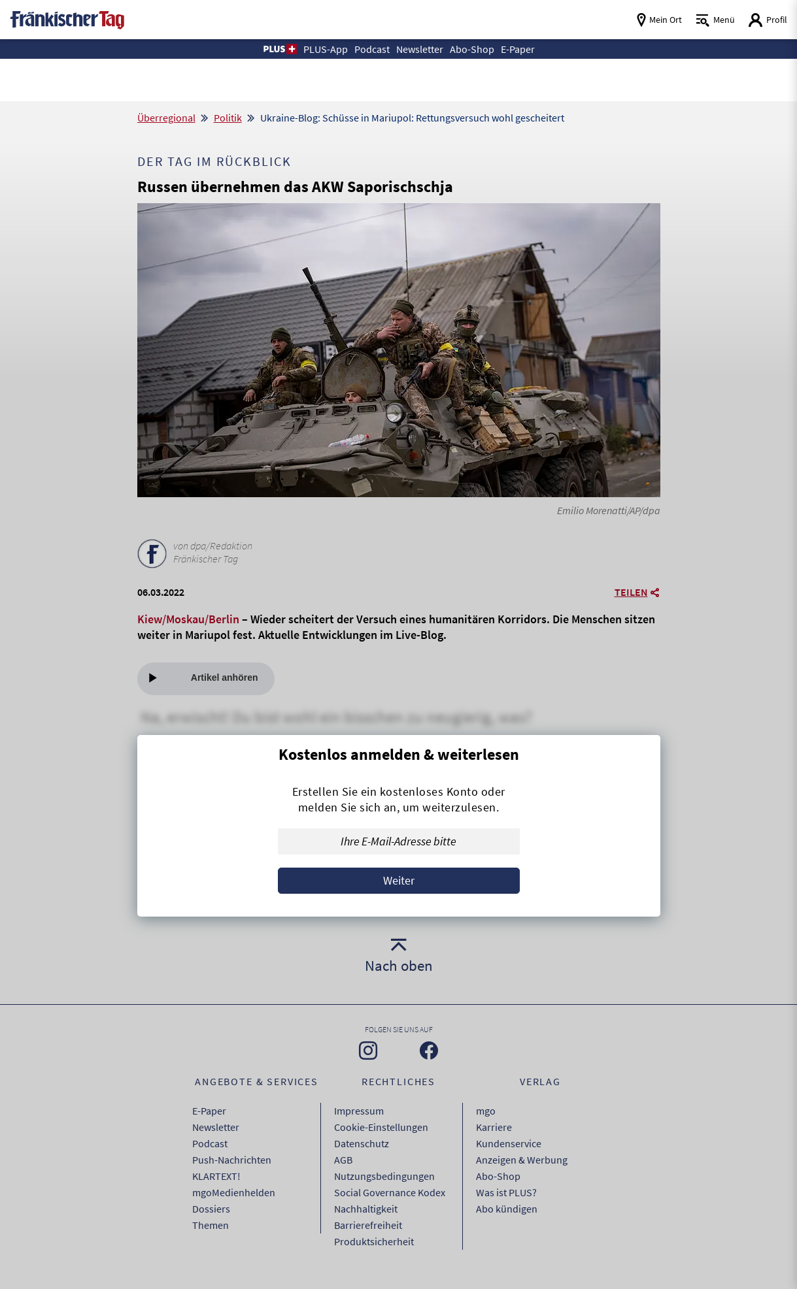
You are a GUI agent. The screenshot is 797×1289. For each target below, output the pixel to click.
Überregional (166, 117)
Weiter (399, 880)
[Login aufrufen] (767, 19)
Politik (228, 117)
